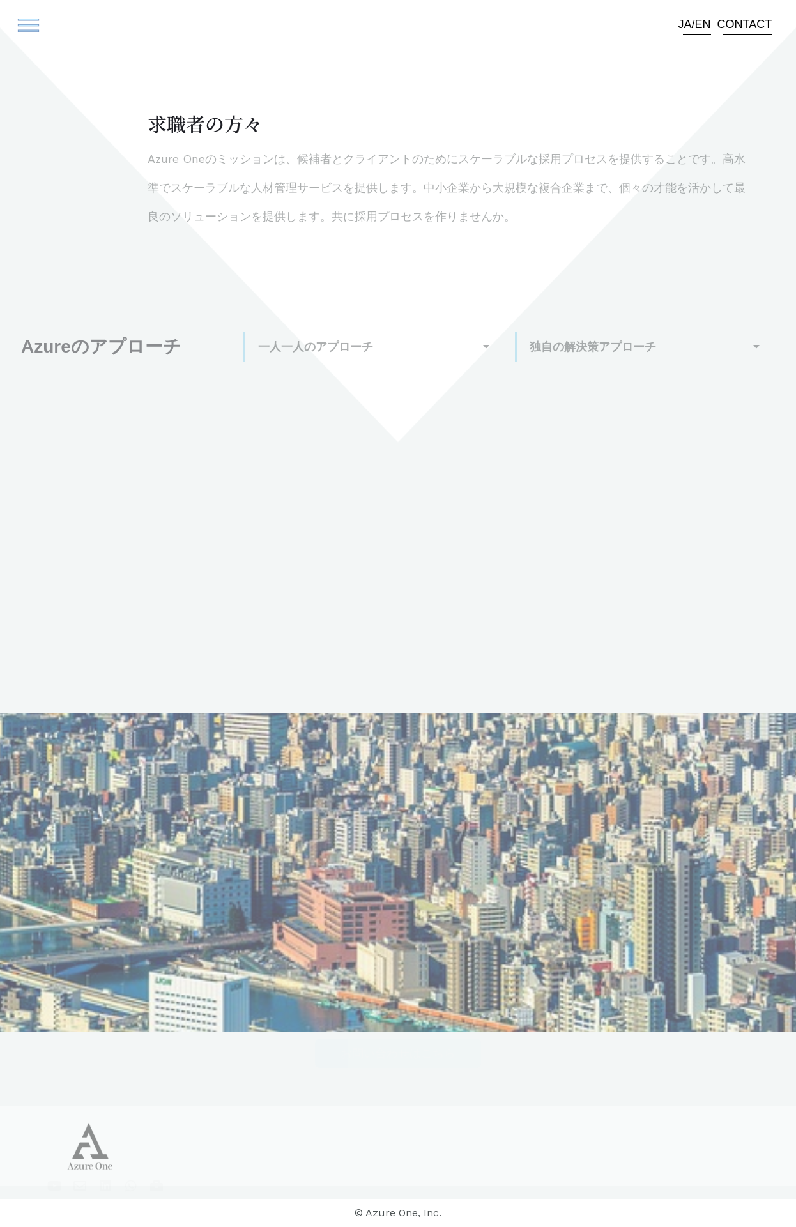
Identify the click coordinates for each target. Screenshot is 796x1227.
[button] (24, 27)
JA (685, 24)
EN (703, 24)
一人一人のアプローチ (315, 346)
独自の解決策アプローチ (593, 346)
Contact (744, 24)
